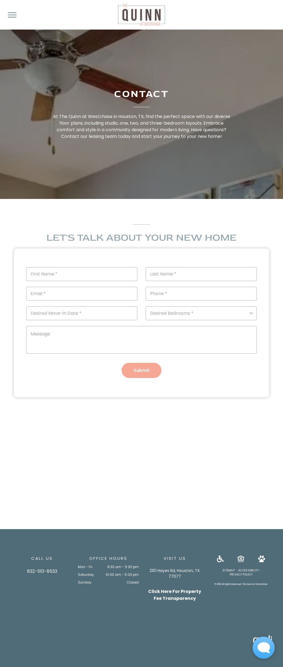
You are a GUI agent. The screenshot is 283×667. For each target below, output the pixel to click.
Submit (141, 370)
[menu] (12, 15)
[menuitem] (229, 570)
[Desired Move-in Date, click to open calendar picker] (81, 313)
